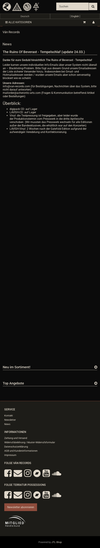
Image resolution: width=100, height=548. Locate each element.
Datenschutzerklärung (16, 446)
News (7, 424)
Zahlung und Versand (15, 438)
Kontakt (8, 415)
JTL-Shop (56, 542)
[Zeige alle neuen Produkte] (95, 367)
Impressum (10, 455)
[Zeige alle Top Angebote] (95, 383)
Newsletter (10, 419)
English (75, 16)
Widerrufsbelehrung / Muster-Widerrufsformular (29, 442)
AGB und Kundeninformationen (21, 450)
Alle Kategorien (18, 22)
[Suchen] (72, 6)
